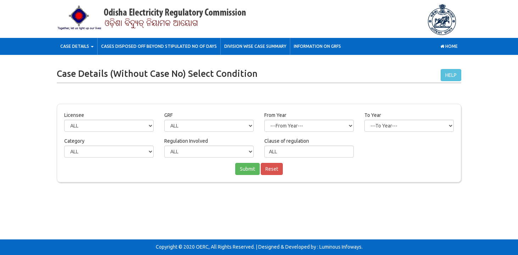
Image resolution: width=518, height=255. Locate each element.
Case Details (77, 46)
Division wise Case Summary (255, 46)
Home (449, 46)
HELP (451, 75)
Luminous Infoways (340, 247)
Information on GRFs (317, 46)
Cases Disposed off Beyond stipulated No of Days (159, 46)
